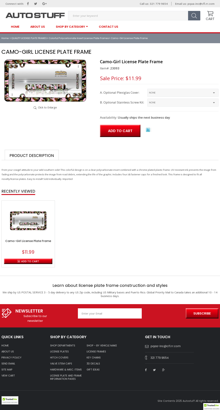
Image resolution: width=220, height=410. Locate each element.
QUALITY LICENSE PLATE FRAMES (29, 38)
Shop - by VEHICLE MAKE (102, 345)
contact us (108, 27)
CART (210, 19)
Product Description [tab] (31, 155)
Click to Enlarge (47, 107)
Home (15, 27)
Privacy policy (11, 357)
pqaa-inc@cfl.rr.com (201, 3)
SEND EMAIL (8, 363)
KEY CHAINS (94, 357)
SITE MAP (6, 369)
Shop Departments (62, 345)
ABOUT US (7, 351)
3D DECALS (93, 363)
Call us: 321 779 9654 (154, 3)
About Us (37, 27)
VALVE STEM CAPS (61, 363)
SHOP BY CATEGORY (70, 26)
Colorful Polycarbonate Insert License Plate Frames (79, 38)
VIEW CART (8, 375)
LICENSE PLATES (59, 351)
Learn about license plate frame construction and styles (110, 285)
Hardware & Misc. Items (66, 369)
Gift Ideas (93, 369)
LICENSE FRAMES (96, 351)
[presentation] (163, 313)
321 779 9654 (159, 358)
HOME (5, 345)
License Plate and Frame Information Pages (66, 377)
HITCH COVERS (59, 357)
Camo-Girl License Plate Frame (28, 241)
